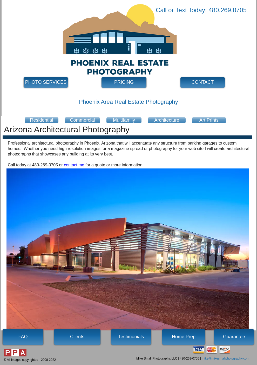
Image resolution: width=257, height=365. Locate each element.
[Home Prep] (183, 337)
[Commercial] (82, 120)
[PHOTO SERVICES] (46, 82)
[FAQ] (23, 337)
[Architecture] (167, 120)
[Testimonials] (131, 337)
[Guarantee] (234, 337)
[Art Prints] (209, 120)
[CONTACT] (202, 82)
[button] (127, 249)
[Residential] (41, 120)
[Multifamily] (123, 120)
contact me (74, 165)
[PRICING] (124, 82)
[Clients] (77, 337)
